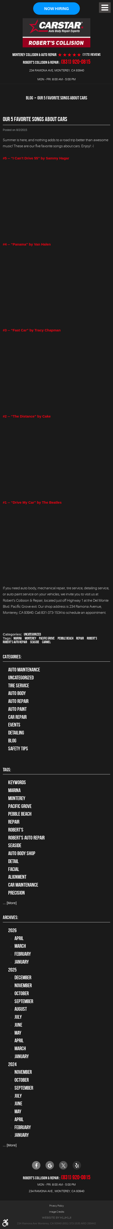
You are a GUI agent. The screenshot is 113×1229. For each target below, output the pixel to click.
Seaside (34, 642)
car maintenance (23, 885)
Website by (56, 1217)
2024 (12, 1064)
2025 (12, 970)
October (21, 993)
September (23, 1001)
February (22, 954)
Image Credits (56, 1211)
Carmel (46, 642)
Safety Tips (18, 748)
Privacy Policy (56, 1205)
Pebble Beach (65, 638)
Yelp (77, 1165)
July (18, 1017)
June (18, 1025)
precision (16, 892)
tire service (18, 685)
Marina (18, 638)
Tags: (7, 769)
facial (13, 869)
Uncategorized (32, 634)
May (17, 1033)
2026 (12, 930)
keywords (17, 782)
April (19, 938)
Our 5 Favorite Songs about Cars (62, 98)
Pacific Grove (47, 638)
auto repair (18, 701)
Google (50, 1165)
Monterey (30, 638)
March (20, 946)
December (22, 977)
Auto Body (17, 693)
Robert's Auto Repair (15, 642)
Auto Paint (17, 709)
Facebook (36, 1165)
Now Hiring (56, 9)
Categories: (12, 657)
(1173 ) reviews (92, 54)
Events (14, 725)
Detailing (16, 732)
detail (13, 861)
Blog (29, 98)
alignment (17, 877)
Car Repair (17, 717)
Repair (80, 638)
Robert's (92, 638)
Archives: (10, 917)
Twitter (63, 1165)
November (23, 985)
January (21, 962)
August (20, 1009)
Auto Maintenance (24, 669)
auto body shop (21, 853)
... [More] (10, 903)
